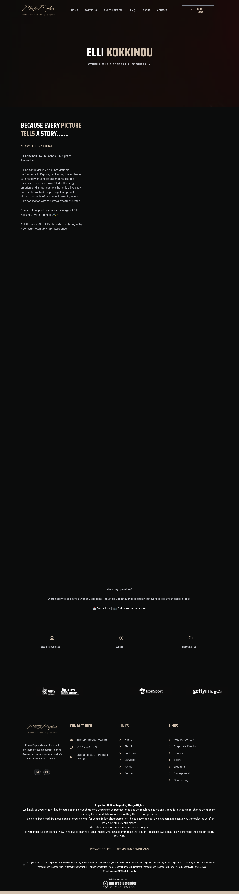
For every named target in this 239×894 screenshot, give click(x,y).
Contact (162, 10)
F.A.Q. (133, 10)
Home (74, 10)
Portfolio (91, 10)
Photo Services (113, 10)
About (146, 10)
